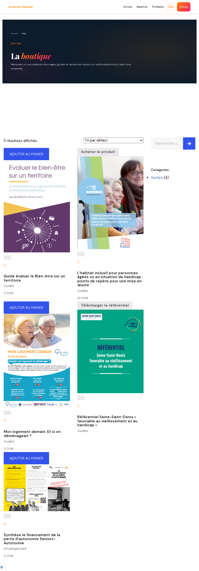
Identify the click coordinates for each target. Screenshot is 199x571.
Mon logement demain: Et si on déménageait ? (32, 433)
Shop (170, 6)
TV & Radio (158, 6)
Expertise (142, 6)
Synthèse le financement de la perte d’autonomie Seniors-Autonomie (32, 538)
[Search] (189, 143)
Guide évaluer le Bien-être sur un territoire (34, 278)
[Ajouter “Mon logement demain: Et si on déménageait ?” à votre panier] (26, 307)
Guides (9, 286)
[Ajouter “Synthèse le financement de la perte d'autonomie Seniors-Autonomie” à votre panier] (26, 458)
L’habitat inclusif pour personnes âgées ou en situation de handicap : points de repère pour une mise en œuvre (110, 279)
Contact (183, 6)
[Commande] (114, 140)
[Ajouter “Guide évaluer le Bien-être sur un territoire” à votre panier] (26, 154)
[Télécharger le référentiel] (105, 305)
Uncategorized (15, 548)
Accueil (127, 6)
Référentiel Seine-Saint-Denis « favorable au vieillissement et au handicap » (107, 421)
